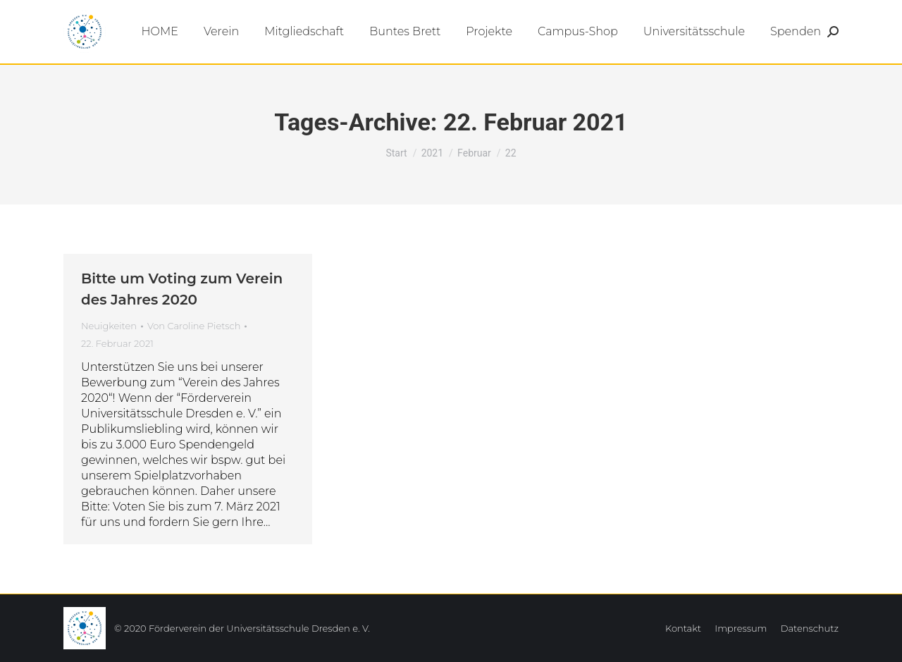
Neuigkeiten (109, 325)
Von (193, 325)
